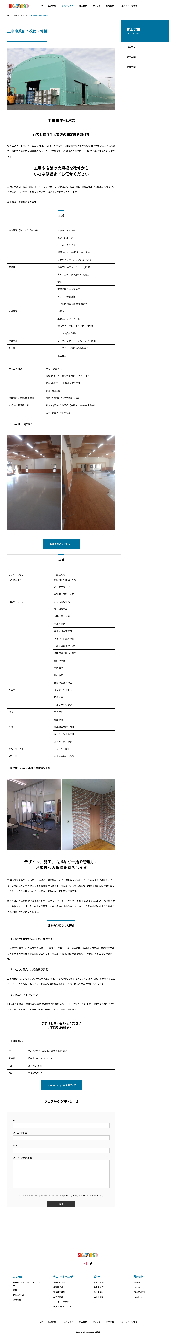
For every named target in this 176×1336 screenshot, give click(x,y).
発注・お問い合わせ (128, 5)
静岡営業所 (99, 1287)
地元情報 (138, 1276)
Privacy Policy (72, 1195)
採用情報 (110, 5)
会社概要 (17, 1276)
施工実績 (83, 5)
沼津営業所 (99, 1282)
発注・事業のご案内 (63, 1276)
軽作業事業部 (59, 1292)
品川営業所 (99, 1296)
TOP (41, 5)
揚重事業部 (58, 1287)
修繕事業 (131, 67)
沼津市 (137, 1282)
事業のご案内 (68, 5)
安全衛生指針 (19, 1295)
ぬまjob (137, 1287)
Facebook (138, 1296)
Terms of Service (90, 1195)
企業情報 (52, 5)
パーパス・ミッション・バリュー (27, 1284)
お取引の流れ (59, 1282)
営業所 (97, 1276)
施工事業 (131, 57)
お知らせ (97, 5)
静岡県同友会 (140, 1292)
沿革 (15, 1290)
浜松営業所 (99, 1292)
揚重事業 (131, 47)
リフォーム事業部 (61, 1301)
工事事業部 (58, 1296)
